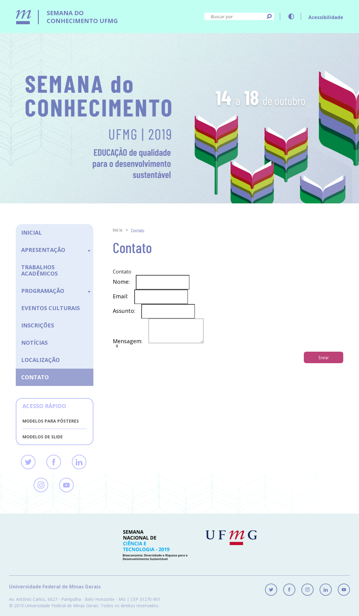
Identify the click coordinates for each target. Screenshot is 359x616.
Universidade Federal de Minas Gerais (55, 587)
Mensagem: (131, 345)
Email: (123, 296)
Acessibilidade (325, 17)
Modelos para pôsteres (50, 421)
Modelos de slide (42, 437)
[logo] (67, 12)
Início (117, 230)
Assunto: (127, 310)
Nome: (124, 281)
